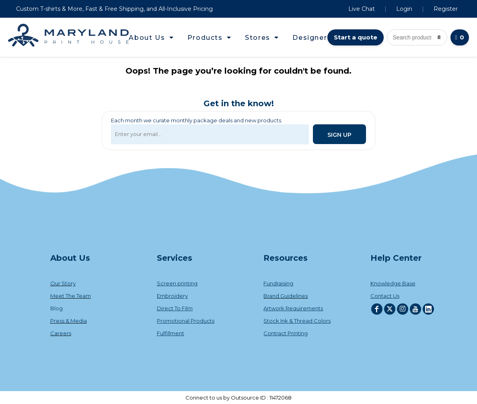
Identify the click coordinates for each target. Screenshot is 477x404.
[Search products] (417, 37)
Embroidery (172, 296)
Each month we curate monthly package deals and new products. (196, 120)
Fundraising (278, 283)
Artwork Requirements (293, 308)
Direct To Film (175, 308)
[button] (151, 37)
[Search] (439, 37)
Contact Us (384, 296)
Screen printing (177, 283)
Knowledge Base (392, 283)
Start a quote (355, 37)
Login (404, 8)
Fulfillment (170, 333)
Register (446, 8)
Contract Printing (285, 333)
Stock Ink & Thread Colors (297, 320)
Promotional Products (185, 320)
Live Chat (361, 8)
